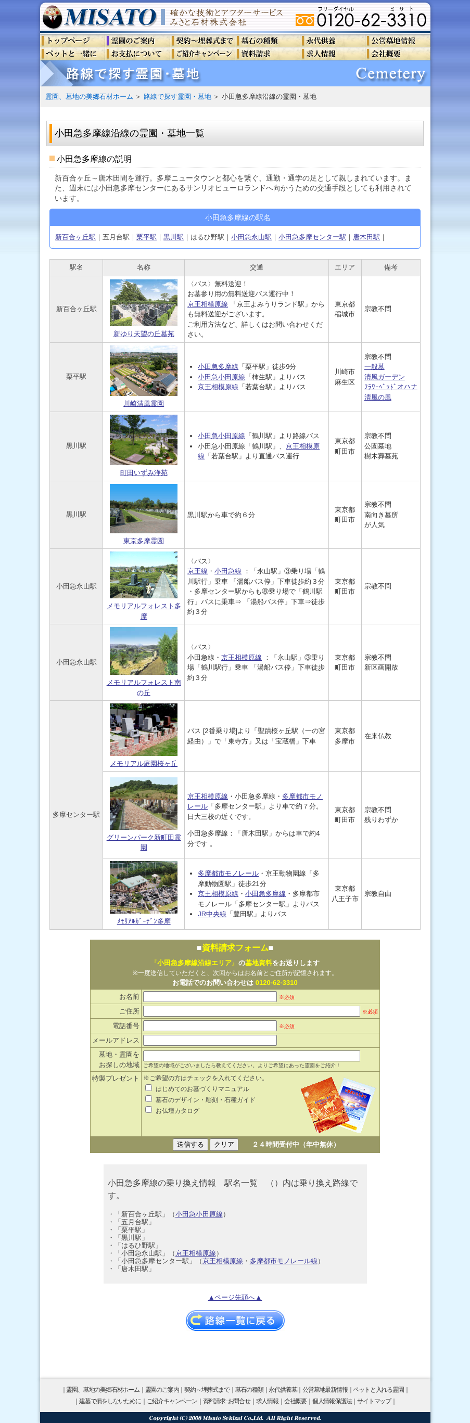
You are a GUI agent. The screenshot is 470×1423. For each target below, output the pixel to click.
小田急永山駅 (251, 237)
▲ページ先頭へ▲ (235, 1297)
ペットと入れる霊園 (378, 1389)
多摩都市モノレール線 (283, 1261)
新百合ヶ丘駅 (75, 237)
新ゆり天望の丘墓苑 (143, 308)
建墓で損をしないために (110, 1401)
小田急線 (228, 571)
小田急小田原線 (221, 377)
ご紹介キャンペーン (172, 1401)
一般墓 (374, 366)
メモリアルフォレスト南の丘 (144, 662)
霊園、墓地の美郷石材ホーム (89, 96)
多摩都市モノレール (228, 873)
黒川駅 (173, 237)
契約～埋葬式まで (206, 1389)
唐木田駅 (366, 237)
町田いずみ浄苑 (143, 446)
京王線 (197, 571)
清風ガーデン (384, 377)
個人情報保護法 (332, 1401)
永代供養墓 (283, 1389)
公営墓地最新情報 (324, 1389)
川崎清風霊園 (143, 376)
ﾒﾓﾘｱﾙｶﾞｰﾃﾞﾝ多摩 (143, 893)
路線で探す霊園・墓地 (177, 96)
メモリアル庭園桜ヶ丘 (143, 735)
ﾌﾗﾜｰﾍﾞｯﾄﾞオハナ (390, 387)
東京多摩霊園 (143, 514)
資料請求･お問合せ (226, 1401)
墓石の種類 (249, 1389)
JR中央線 (212, 914)
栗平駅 (146, 237)
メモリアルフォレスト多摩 (144, 586)
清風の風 (377, 397)
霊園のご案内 (162, 1389)
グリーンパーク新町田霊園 (144, 814)
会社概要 (295, 1401)
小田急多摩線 (218, 366)
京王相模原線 (207, 304)
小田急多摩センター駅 (312, 237)
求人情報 (267, 1401)
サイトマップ (374, 1401)
